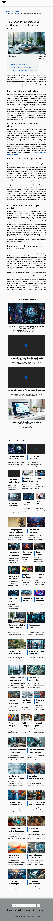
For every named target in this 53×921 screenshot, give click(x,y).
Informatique (15, 11)
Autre (41, 910)
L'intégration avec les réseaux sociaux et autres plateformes (23, 70)
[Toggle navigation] (4, 3)
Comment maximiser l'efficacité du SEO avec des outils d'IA (17, 627)
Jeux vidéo (11, 910)
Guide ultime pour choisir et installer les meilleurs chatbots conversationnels (37, 858)
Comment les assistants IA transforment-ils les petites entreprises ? (26, 391)
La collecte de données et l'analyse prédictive (20, 67)
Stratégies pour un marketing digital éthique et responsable (16, 533)
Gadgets (20, 910)
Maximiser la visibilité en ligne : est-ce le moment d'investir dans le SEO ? (26, 423)
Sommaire (12, 56)
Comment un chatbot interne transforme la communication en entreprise (37, 805)
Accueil (8, 11)
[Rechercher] (24, 905)
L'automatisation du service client (17, 59)
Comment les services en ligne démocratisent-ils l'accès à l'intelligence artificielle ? (26, 359)
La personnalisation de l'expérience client (19, 61)
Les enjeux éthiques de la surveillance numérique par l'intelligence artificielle (26, 327)
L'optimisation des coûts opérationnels (19, 64)
